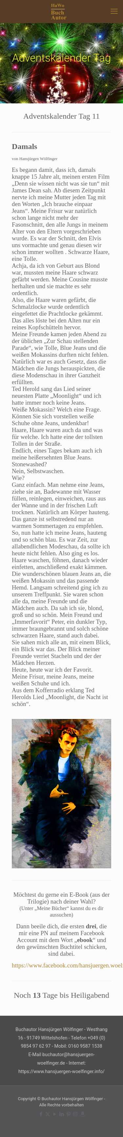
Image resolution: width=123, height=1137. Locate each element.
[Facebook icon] (40, 1114)
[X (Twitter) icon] (47, 1114)
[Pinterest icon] (68, 1114)
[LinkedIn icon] (61, 1114)
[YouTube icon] (54, 1114)
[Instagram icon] (75, 1114)
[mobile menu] (114, 11)
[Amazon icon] (82, 1114)
